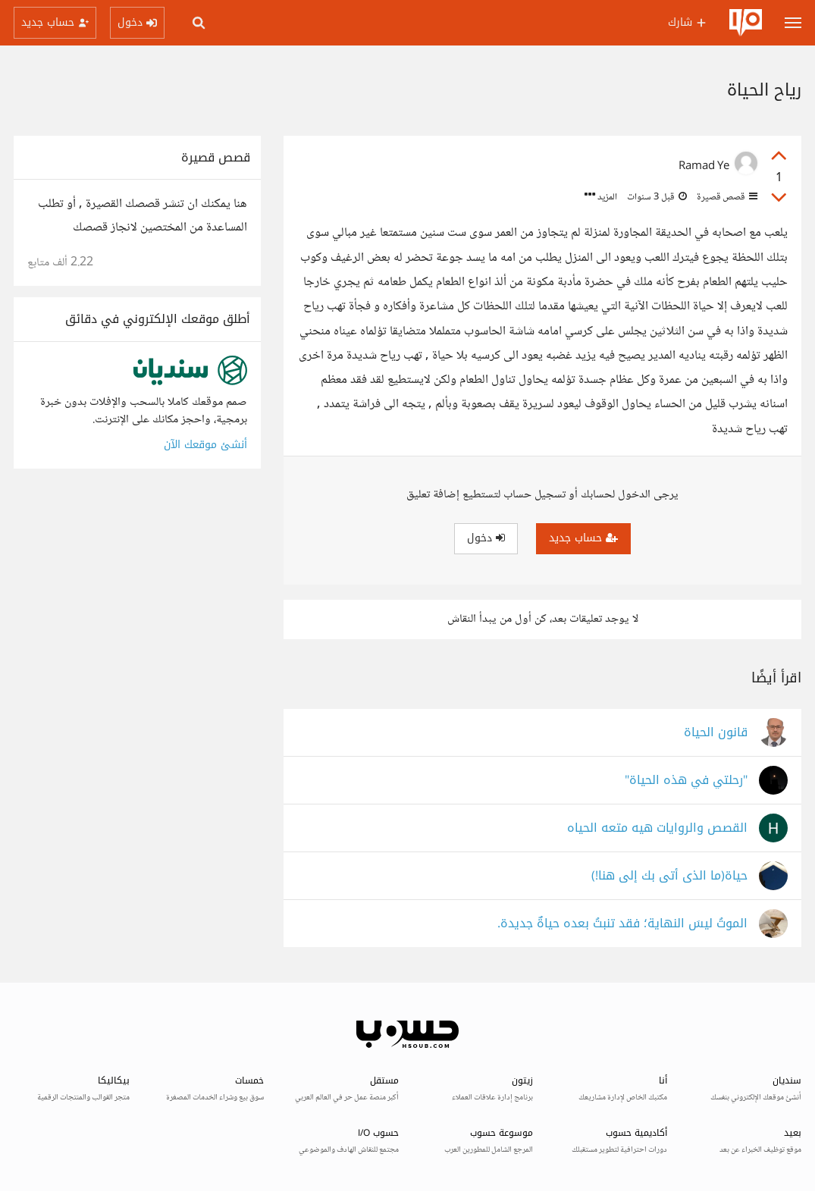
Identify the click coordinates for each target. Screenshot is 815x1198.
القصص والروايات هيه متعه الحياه (657, 828)
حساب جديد (583, 538)
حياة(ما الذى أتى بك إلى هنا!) (669, 876)
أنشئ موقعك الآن (205, 444)
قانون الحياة (716, 733)
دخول (486, 538)
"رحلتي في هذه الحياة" (686, 780)
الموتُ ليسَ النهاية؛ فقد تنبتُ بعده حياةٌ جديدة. (622, 924)
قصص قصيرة (725, 197)
